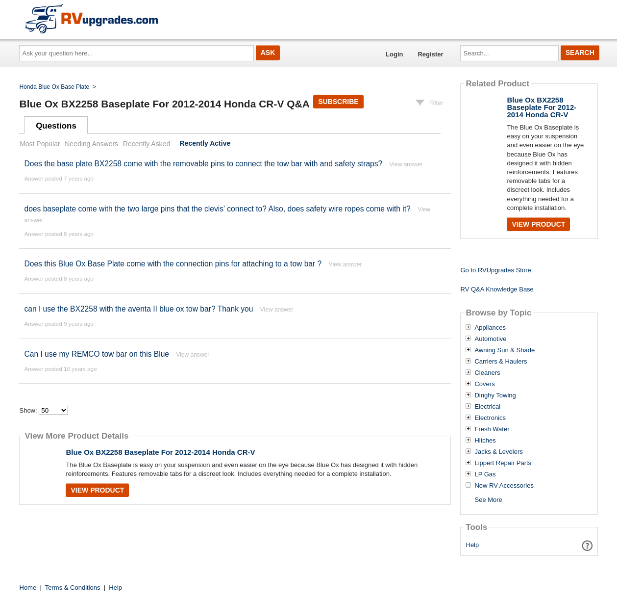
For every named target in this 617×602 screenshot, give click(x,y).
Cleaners (487, 372)
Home (28, 587)
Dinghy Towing (495, 395)
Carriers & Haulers (500, 361)
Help (472, 545)
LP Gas (484, 474)
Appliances (490, 327)
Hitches (484, 440)
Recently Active (205, 144)
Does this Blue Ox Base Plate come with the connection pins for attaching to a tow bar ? (172, 264)
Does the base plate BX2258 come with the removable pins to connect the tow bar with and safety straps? (204, 163)
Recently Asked (146, 144)
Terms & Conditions (72, 587)
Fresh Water (491, 429)
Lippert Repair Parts (502, 463)
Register (430, 54)
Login (394, 54)
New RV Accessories (503, 485)
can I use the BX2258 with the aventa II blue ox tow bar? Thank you (138, 309)
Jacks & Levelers (498, 451)
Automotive (490, 339)
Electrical (487, 406)
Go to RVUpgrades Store (495, 270)
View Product (97, 490)
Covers (484, 384)
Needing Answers (91, 144)
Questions (56, 126)
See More (488, 499)
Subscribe (338, 101)
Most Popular (40, 144)
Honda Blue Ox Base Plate (55, 86)
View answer (406, 164)
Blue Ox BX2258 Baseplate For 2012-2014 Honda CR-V (160, 452)
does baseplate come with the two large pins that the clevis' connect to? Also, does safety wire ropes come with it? (217, 209)
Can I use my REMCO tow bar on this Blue (96, 354)
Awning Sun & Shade (504, 350)
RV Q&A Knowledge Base (496, 289)
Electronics (490, 418)
